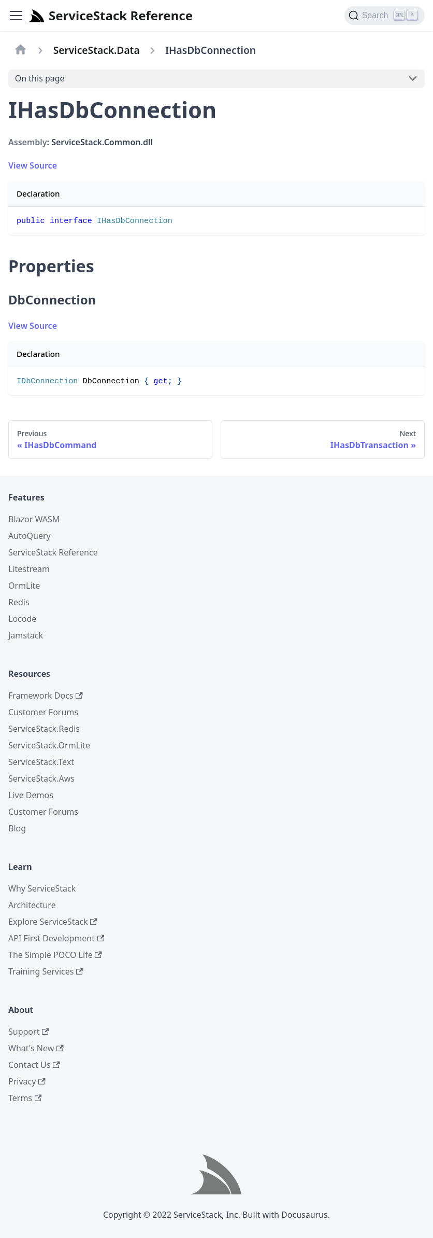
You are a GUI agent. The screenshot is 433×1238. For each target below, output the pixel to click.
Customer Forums (43, 712)
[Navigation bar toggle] (16, 15)
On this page (40, 78)
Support (28, 1031)
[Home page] (20, 50)
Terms (24, 1098)
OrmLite (24, 585)
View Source (32, 165)
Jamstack (25, 635)
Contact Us (34, 1064)
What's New (36, 1048)
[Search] (384, 15)
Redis (19, 602)
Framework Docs (45, 695)
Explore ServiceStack (52, 921)
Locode (22, 618)
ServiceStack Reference (53, 552)
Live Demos (30, 795)
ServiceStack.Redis (44, 728)
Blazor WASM (34, 519)
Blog (17, 828)
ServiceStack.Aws (41, 778)
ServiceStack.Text (41, 762)
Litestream (29, 569)
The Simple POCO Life (55, 955)
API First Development (56, 938)
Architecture (32, 905)
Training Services (45, 971)
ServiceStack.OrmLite (49, 745)
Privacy (27, 1081)
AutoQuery (29, 535)
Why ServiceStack (42, 888)
